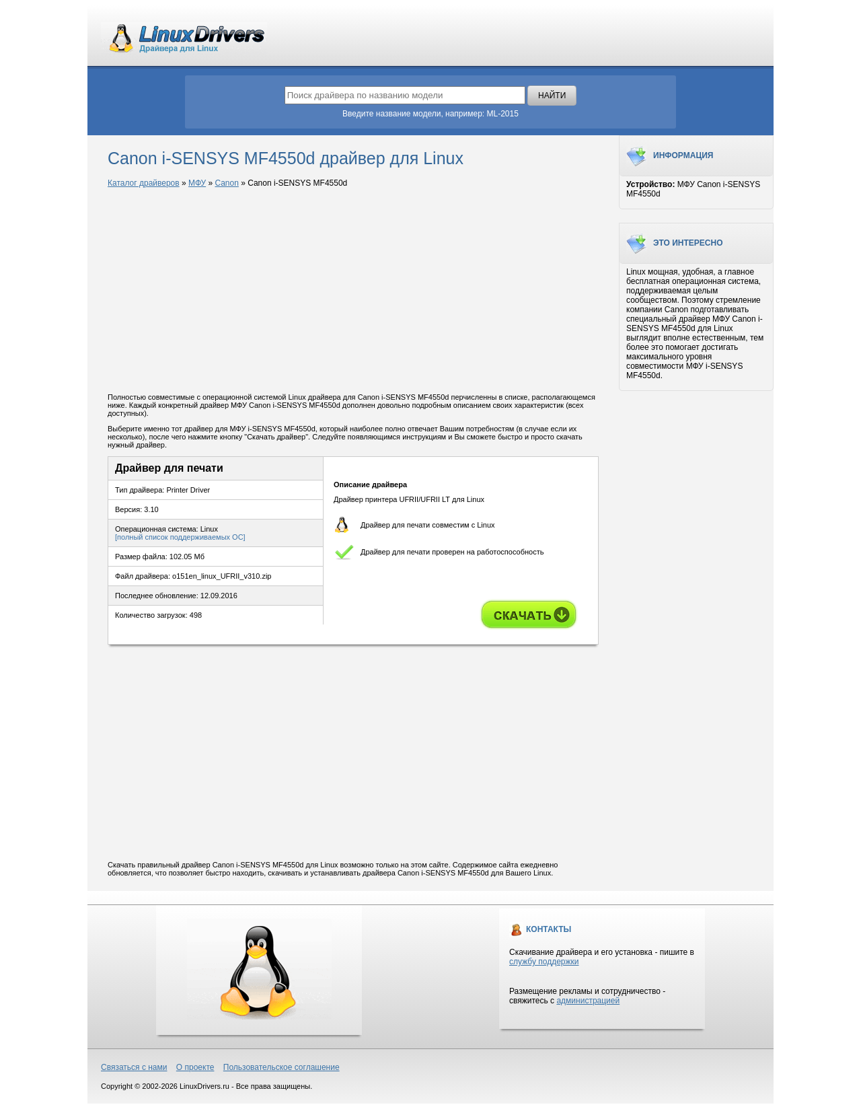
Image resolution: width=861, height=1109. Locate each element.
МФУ (197, 183)
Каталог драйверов (144, 183)
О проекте (195, 1067)
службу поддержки (543, 961)
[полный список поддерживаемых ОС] (180, 537)
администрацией (588, 1000)
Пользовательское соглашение (281, 1067)
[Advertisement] (353, 291)
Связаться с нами (134, 1067)
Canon (226, 183)
